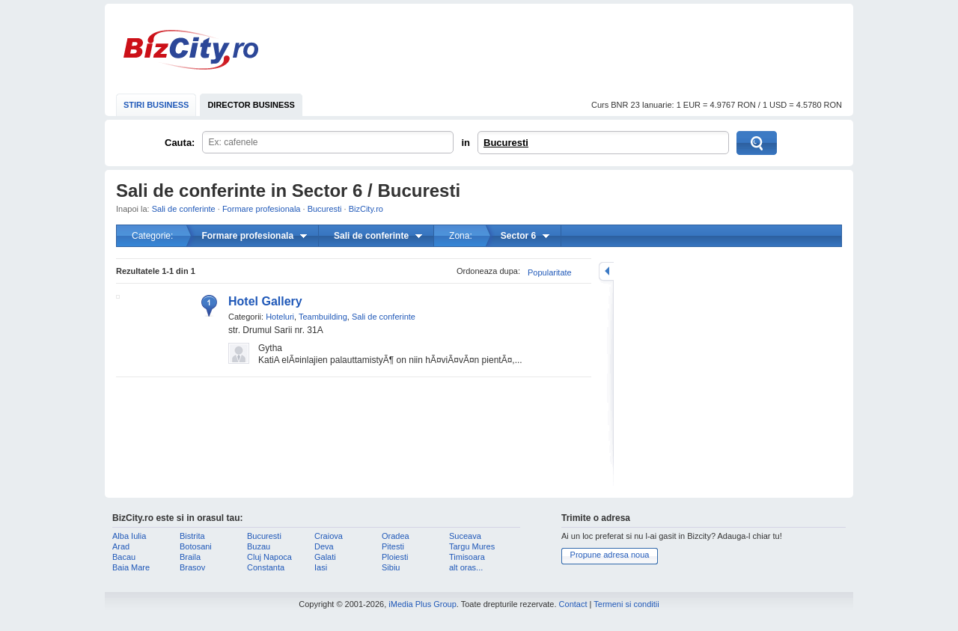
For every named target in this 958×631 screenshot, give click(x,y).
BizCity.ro (190, 50)
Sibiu (391, 567)
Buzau (258, 546)
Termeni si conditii (626, 604)
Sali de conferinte (184, 208)
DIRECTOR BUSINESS (251, 104)
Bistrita (192, 535)
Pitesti (393, 546)
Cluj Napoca (269, 556)
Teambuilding (323, 316)
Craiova (328, 535)
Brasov (192, 567)
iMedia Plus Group (422, 604)
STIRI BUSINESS (156, 104)
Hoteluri (280, 316)
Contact (573, 604)
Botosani (196, 546)
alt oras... (466, 567)
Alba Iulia (129, 535)
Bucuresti (505, 142)
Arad (120, 546)
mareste (606, 271)
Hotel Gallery (265, 301)
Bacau (123, 556)
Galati (325, 556)
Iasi (320, 567)
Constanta (265, 567)
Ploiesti (395, 556)
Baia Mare (131, 567)
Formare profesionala (261, 208)
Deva (324, 546)
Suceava (465, 535)
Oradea (395, 535)
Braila (190, 556)
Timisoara (467, 556)
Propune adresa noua (610, 554)
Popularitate (550, 272)
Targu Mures (472, 546)
